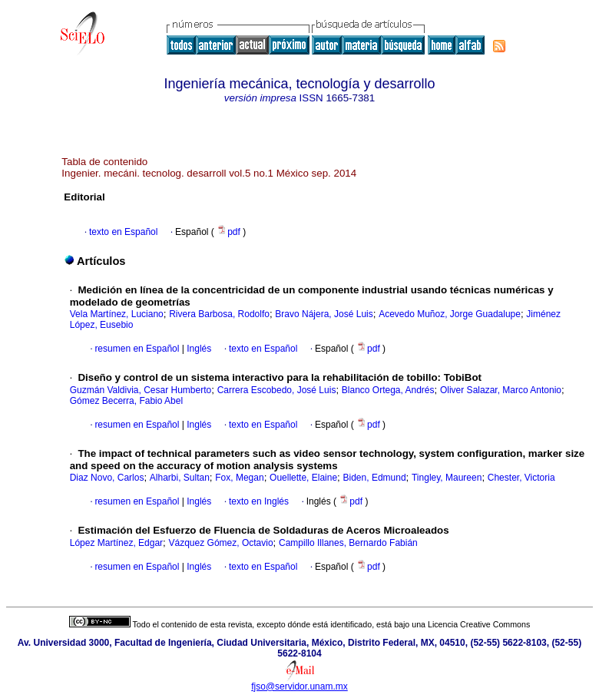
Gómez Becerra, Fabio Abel (126, 400)
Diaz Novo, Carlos (107, 477)
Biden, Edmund (374, 477)
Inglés (197, 348)
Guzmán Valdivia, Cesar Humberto (141, 390)
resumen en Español (136, 348)
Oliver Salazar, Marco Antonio (500, 390)
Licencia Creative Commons (479, 624)
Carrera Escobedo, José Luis (276, 390)
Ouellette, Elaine (303, 477)
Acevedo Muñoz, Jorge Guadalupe (450, 314)
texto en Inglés (259, 501)
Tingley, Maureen (447, 477)
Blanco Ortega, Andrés (388, 390)
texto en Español (123, 232)
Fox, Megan (239, 477)
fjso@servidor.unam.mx (299, 686)
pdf (230, 232)
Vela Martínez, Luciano (117, 314)
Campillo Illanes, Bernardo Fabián (348, 543)
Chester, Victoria (521, 477)
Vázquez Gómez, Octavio (221, 543)
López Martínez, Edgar (116, 543)
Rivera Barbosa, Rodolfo (219, 314)
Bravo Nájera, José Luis (323, 314)
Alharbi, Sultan (180, 477)
